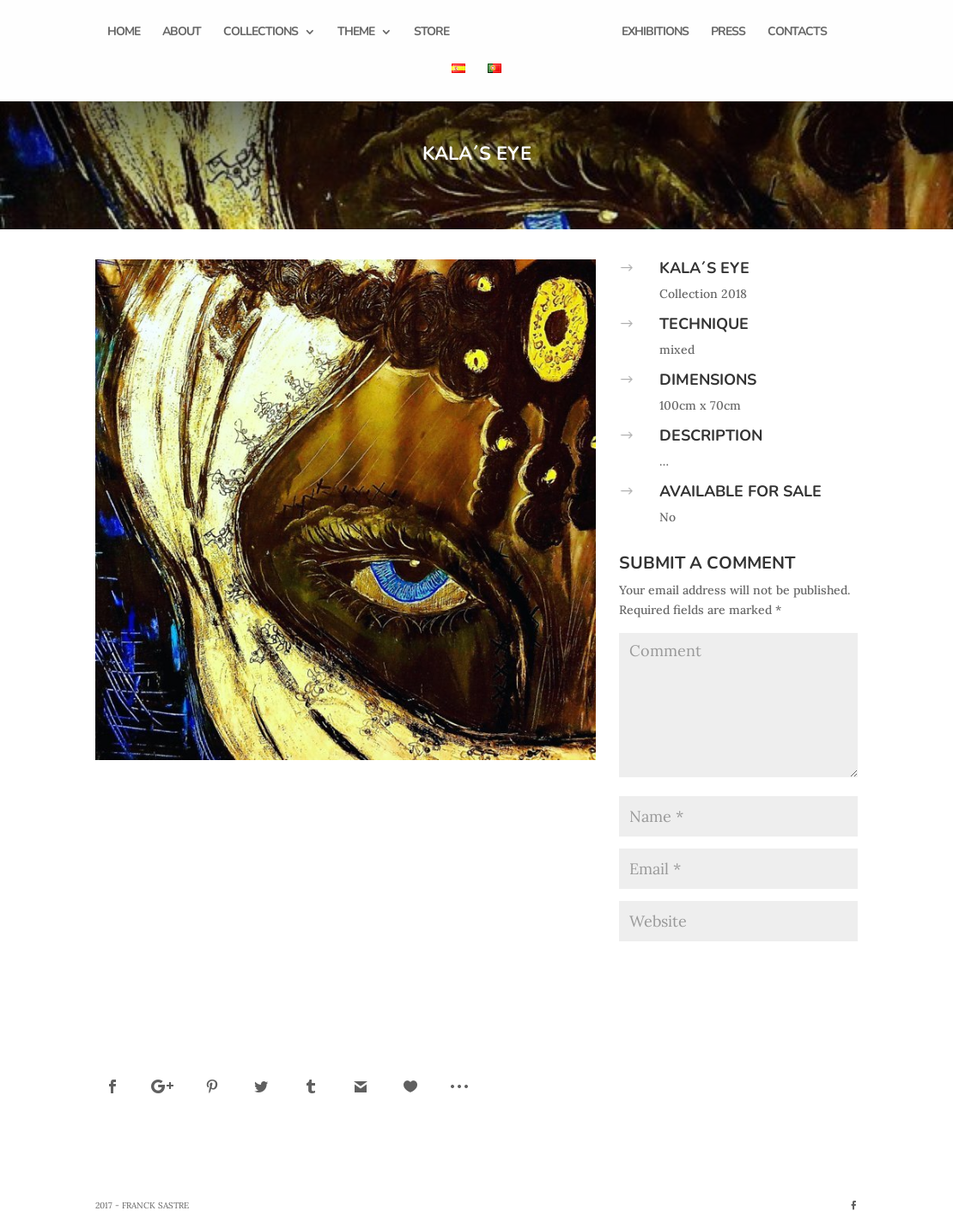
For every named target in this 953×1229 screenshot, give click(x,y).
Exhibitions (655, 33)
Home (123, 33)
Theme (355, 33)
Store (431, 33)
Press (728, 33)
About (181, 33)
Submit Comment (787, 967)
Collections (260, 33)
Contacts (797, 33)
